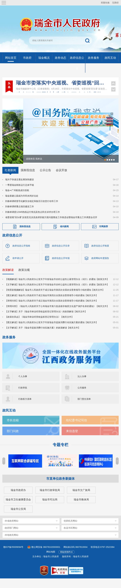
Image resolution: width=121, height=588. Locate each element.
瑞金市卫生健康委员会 (18, 509)
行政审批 (22, 397)
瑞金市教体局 (81, 509)
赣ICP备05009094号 (13, 556)
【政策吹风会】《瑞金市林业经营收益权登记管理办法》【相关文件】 (39, 326)
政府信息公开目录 (61, 255)
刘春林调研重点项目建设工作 (19, 216)
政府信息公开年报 (61, 267)
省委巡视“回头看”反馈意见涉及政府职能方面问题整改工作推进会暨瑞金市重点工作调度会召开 (51, 226)
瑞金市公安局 (18, 518)
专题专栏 (60, 454)
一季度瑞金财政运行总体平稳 (19, 194)
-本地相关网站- (11, 544)
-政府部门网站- (11, 537)
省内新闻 (64, 236)
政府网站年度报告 (100, 267)
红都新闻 (10, 179)
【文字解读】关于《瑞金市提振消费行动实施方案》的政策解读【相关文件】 (42, 337)
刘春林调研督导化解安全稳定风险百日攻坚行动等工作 (31, 210)
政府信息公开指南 (21, 255)
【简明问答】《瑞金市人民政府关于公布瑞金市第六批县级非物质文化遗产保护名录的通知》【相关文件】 (57, 315)
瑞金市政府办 (18, 499)
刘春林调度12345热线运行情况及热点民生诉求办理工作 (32, 221)
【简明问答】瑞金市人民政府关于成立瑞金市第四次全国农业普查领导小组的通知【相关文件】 (51, 310)
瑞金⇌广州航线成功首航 (17, 199)
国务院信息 (28, 179)
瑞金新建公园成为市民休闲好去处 (21, 205)
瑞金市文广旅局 (81, 499)
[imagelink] (76, 580)
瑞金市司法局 (49, 509)
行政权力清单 (25, 408)
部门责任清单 (84, 408)
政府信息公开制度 (100, 255)
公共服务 (82, 397)
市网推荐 (103, 236)
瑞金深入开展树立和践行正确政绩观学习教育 (62, 86)
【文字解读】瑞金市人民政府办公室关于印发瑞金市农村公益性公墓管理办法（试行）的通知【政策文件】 (57, 294)
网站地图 (50, 561)
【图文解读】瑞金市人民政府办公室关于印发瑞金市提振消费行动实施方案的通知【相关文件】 (51, 332)
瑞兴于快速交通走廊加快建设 (19, 189)
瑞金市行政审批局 (50, 499)
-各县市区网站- (70, 537)
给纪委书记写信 (76, 429)
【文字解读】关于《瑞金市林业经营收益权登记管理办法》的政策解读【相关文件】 (46, 321)
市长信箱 (13, 429)
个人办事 (22, 386)
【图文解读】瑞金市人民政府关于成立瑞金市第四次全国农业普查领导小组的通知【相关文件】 (51, 304)
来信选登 (72, 440)
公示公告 (45, 179)
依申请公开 (17, 267)
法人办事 (82, 386)
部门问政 (13, 440)
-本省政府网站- (11, 530)
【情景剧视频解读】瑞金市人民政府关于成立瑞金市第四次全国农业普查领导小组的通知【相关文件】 (54, 299)
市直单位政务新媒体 (60, 488)
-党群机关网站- (70, 530)
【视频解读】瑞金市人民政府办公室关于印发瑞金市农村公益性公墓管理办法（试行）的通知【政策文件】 (57, 288)
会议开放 (61, 179)
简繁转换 (105, 2)
